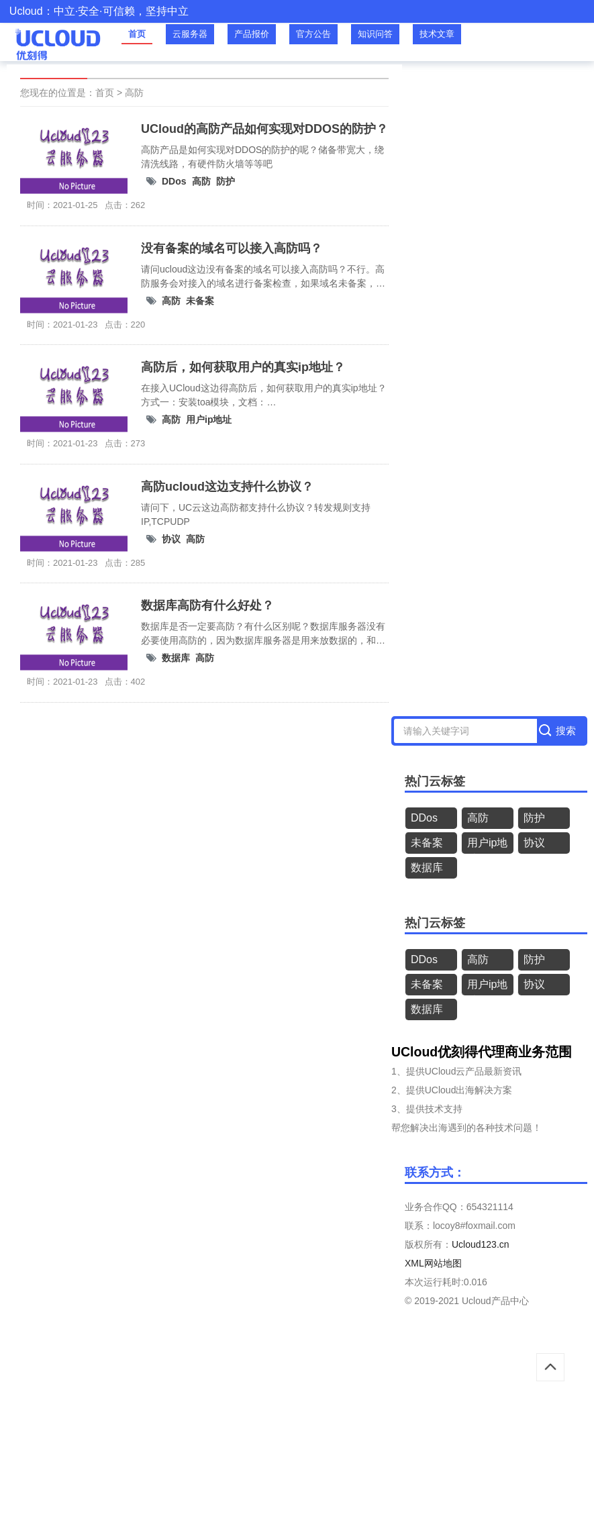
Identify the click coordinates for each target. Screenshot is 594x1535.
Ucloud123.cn (480, 1244)
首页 (137, 34)
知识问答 (375, 34)
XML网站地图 (433, 1263)
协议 (171, 539)
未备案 (200, 300)
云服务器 (189, 34)
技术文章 (436, 34)
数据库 (176, 657)
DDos (174, 181)
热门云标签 (435, 781)
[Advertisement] (297, 1438)
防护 (225, 181)
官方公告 (313, 34)
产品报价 (251, 34)
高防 (134, 92)
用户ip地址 (209, 419)
